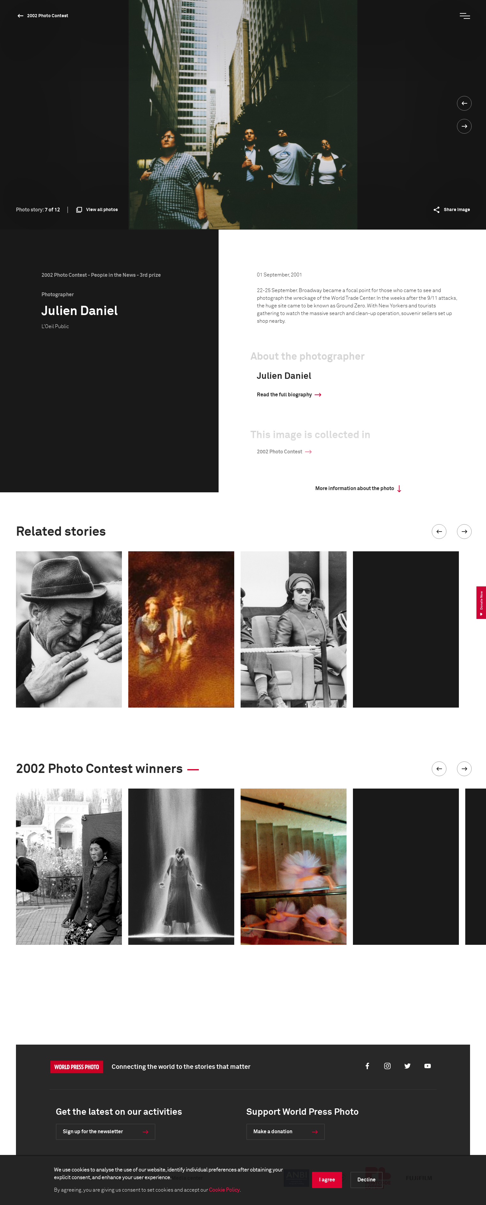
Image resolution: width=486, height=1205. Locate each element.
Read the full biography (284, 394)
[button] (439, 531)
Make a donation (272, 1131)
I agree (327, 1179)
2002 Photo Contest (47, 16)
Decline (366, 1179)
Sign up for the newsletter (93, 1131)
